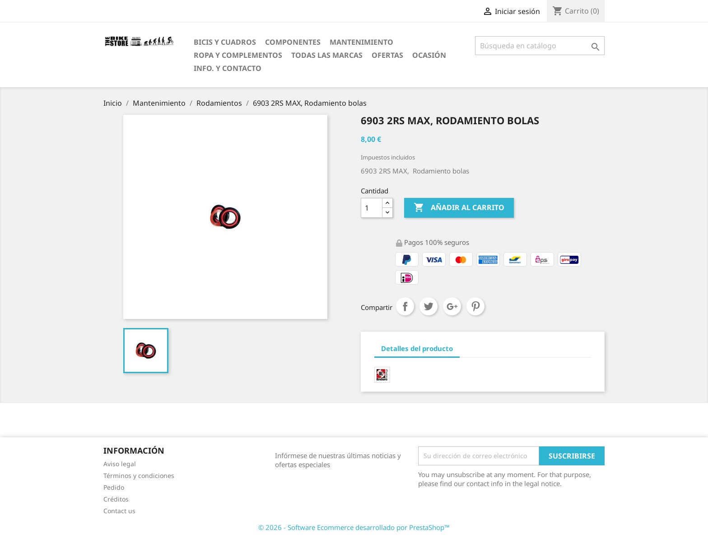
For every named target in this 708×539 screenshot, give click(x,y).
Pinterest (475, 306)
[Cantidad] (371, 208)
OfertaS (387, 55)
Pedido (113, 487)
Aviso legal (119, 463)
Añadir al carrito (459, 208)
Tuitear (428, 306)
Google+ (452, 306)
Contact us (119, 510)
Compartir (405, 306)
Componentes (293, 42)
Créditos (116, 499)
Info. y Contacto (227, 68)
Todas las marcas (327, 55)
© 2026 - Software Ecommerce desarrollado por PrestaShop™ (354, 527)
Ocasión (429, 55)
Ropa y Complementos (238, 55)
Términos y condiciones (138, 475)
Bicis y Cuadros (225, 42)
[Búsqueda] (540, 45)
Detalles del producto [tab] (417, 348)
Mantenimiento (361, 42)
